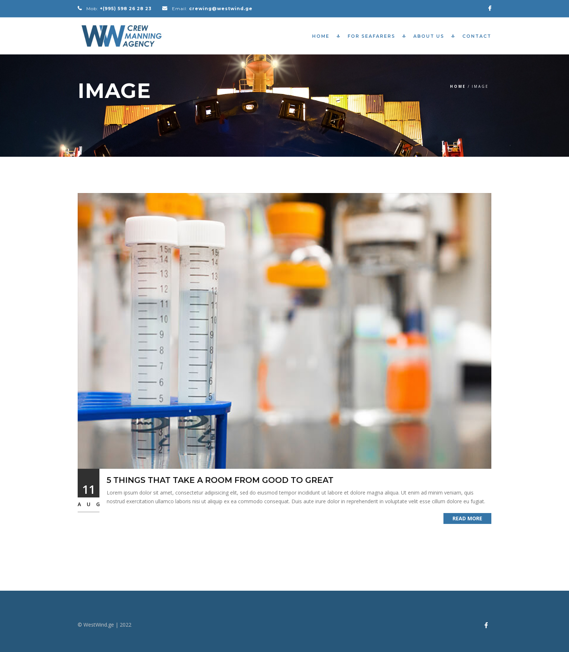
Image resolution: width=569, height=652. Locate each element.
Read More (467, 518)
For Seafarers (371, 36)
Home (320, 36)
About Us (428, 36)
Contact (476, 36)
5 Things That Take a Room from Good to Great (220, 480)
